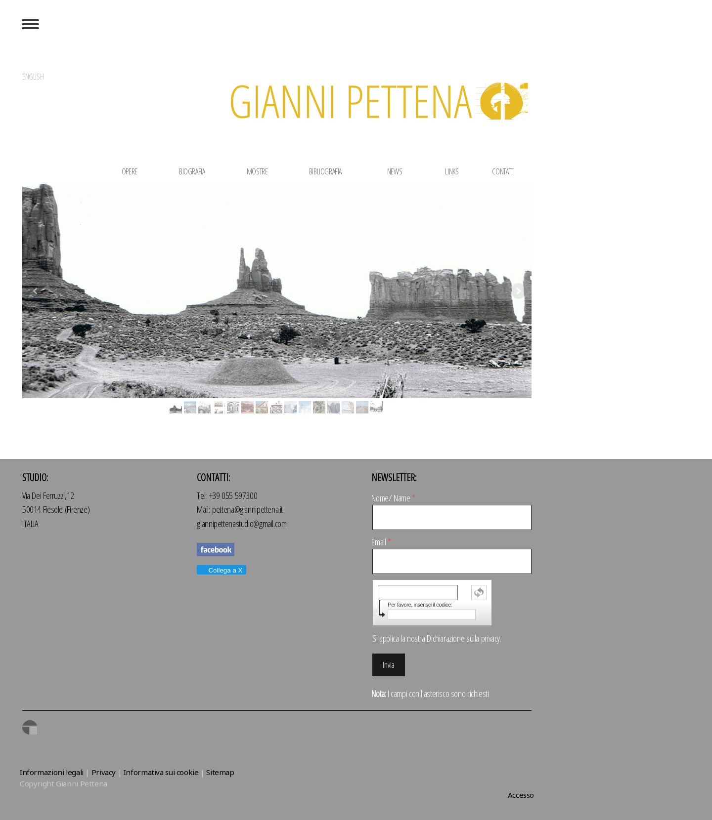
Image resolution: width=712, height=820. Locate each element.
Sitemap (220, 772)
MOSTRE (256, 171)
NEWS (393, 171)
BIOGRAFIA (193, 171)
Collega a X (221, 570)
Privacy (103, 772)
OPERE (131, 171)
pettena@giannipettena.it (247, 509)
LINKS (451, 171)
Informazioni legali (52, 772)
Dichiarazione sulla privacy (463, 638)
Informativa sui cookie (161, 772)
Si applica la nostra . (436, 638)
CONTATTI (503, 171)
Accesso (521, 795)
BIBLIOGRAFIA (325, 171)
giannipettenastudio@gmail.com (241, 523)
